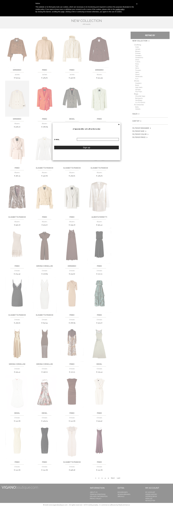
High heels (138, 87)
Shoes (136, 81)
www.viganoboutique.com (58, 505)
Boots (137, 85)
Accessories (139, 105)
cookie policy (119, 9)
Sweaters (138, 55)
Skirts (137, 68)
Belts (137, 107)
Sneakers (138, 83)
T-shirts (137, 62)
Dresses (138, 53)
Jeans (137, 72)
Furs (136, 78)
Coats (137, 47)
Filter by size (139, 131)
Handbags (138, 100)
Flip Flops (138, 91)
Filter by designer (141, 128)
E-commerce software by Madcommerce (115, 505)
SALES (135, 114)
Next (113, 478)
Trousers (138, 70)
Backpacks (139, 98)
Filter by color (140, 134)
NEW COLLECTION (140, 41)
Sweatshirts (139, 57)
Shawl (137, 74)
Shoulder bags (140, 96)
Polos (137, 64)
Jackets (137, 49)
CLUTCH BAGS (140, 102)
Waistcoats (139, 76)
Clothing (137, 45)
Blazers (137, 51)
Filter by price (139, 137)
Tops (136, 66)
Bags (136, 94)
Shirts (137, 60)
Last (118, 478)
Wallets (137, 109)
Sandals (138, 89)
